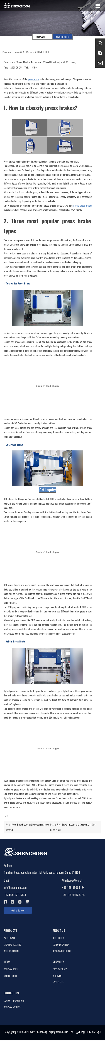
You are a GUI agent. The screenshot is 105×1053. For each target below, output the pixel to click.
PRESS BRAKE (9, 938)
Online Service (18, 910)
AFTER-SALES (58, 982)
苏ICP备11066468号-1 (88, 1032)
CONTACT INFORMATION (14, 1000)
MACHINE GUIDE (62, 36)
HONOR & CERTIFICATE (62, 951)
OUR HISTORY (58, 938)
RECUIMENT (57, 976)
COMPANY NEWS (42, 36)
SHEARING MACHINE (12, 944)
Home (16, 52)
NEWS (26, 52)
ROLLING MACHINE (11, 951)
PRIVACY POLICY (60, 969)
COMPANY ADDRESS (12, 1007)
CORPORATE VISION (61, 944)
